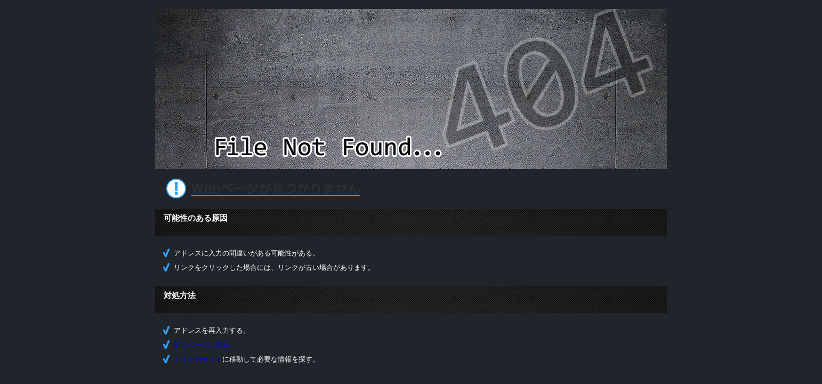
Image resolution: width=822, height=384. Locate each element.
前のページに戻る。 (205, 345)
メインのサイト (198, 359)
